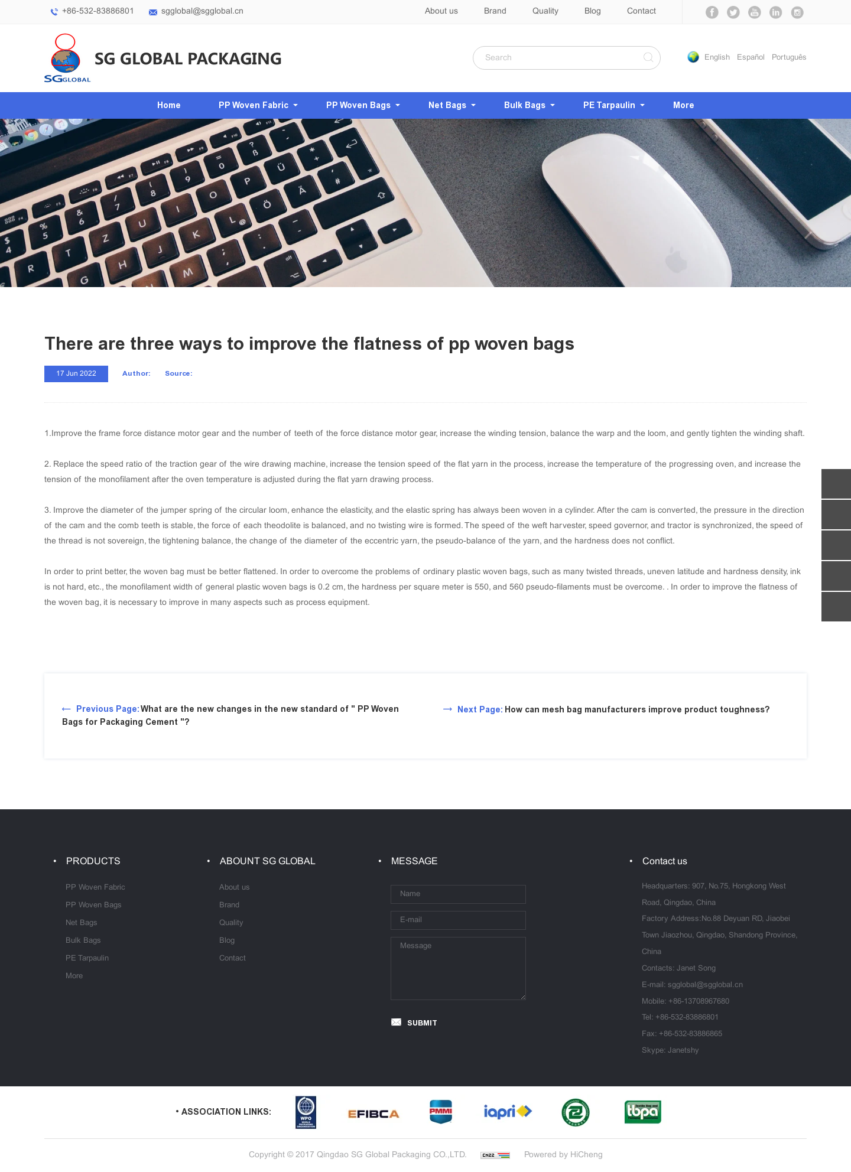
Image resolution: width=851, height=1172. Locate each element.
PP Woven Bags (358, 105)
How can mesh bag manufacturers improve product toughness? (613, 710)
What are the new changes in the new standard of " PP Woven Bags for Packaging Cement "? (230, 715)
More (683, 105)
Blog (592, 11)
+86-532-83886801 (98, 11)
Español (751, 57)
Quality (545, 11)
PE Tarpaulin (609, 105)
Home (169, 105)
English (717, 57)
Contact (641, 11)
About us (441, 11)
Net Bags (447, 105)
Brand (495, 11)
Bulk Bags (524, 105)
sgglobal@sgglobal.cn (202, 11)
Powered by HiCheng (563, 1155)
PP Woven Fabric (253, 105)
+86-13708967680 (698, 1001)
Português (789, 57)
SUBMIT (422, 1022)
